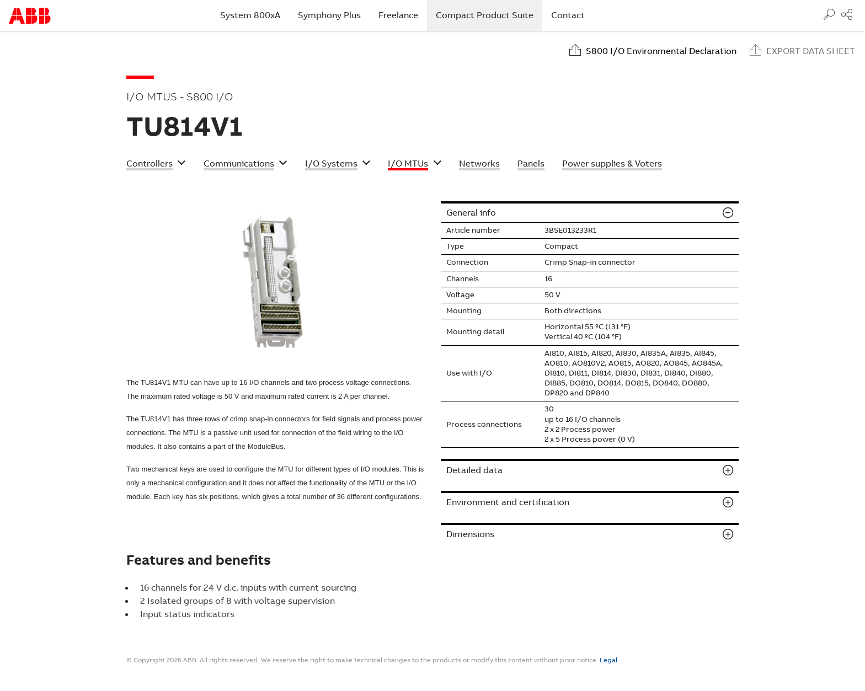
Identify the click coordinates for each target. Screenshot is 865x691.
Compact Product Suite (489, 15)
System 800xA (250, 15)
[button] (156, 165)
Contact (568, 15)
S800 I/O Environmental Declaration (661, 51)
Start (30, 16)
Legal (608, 660)
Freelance (398, 15)
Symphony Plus (329, 15)
